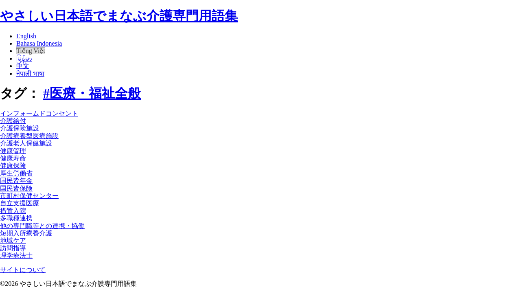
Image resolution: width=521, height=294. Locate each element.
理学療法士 (16, 255)
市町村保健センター (29, 195)
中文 (22, 65)
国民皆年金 (16, 180)
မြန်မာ (24, 58)
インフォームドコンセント (39, 113)
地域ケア (13, 240)
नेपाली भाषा (30, 73)
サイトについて (23, 269)
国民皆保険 (16, 188)
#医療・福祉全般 (92, 93)
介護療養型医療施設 (29, 135)
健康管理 (13, 150)
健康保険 (13, 165)
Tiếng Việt (30, 50)
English (26, 36)
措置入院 (13, 210)
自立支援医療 (19, 203)
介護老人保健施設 (26, 143)
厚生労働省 (16, 173)
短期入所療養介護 (26, 233)
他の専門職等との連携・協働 (42, 225)
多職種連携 (16, 218)
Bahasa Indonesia (39, 43)
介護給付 (13, 120)
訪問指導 (13, 248)
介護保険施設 (19, 128)
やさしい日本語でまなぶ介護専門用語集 (119, 16)
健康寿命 (13, 158)
